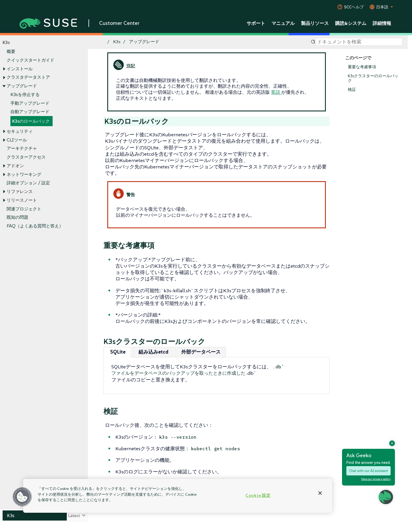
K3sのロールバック (31, 121)
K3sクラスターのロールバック (373, 78)
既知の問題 (17, 217)
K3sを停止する (25, 94)
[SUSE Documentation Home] (98, 42)
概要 (11, 51)
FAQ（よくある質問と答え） (35, 226)
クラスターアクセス (26, 157)
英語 (276, 92)
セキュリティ (20, 131)
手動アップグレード (29, 103)
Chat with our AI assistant (368, 470)
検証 (352, 89)
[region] (177, 496)
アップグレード (22, 86)
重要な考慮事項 (362, 67)
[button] (22, 497)
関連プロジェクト (24, 209)
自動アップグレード (29, 112)
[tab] (117, 352)
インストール (20, 68)
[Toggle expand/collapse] (4, 68)
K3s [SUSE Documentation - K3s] (117, 42)
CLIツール (17, 140)
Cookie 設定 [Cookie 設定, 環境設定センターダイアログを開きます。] (257, 495)
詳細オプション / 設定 (28, 183)
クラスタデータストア (28, 77)
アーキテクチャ (22, 148)
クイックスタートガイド (30, 60)
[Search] (359, 42)
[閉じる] (320, 493)
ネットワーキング (24, 174)
